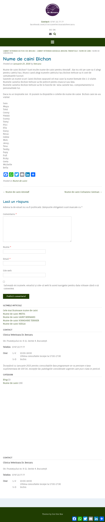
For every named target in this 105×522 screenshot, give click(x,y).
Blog (5, 379)
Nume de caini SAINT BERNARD (19, 317)
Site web (7, 270)
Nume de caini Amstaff (16, 192)
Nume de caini (20, 181)
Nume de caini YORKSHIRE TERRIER (21, 320)
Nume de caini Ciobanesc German (83, 192)
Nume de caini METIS (14, 314)
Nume (7, 247)
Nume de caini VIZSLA (14, 323)
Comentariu (10, 214)
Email (7, 259)
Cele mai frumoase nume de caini (20, 310)
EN (54, 30)
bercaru (37, 64)
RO (50, 30)
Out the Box (57, 514)
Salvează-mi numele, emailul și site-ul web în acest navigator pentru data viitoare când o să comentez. (51, 287)
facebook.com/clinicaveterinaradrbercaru (52, 24)
